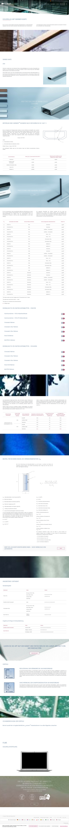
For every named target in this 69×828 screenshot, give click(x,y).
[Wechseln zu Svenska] (47, 822)
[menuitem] (33, 4)
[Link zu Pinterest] (58, 1)
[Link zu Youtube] (62, 1)
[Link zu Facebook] (55, 1)
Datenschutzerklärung (64, 826)
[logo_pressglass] (6, 4)
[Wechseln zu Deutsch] (18, 822)
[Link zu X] (57, 1)
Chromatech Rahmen (10, 322)
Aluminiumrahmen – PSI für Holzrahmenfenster (17, 313)
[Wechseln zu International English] (12, 822)
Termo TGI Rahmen (10, 335)
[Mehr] (61, 548)
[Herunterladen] (34, 653)
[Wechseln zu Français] (23, 822)
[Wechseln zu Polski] (38, 822)
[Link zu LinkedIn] (60, 1)
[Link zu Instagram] (63, 1)
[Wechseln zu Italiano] (33, 822)
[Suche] (66, 4)
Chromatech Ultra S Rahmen (12, 331)
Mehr (34, 107)
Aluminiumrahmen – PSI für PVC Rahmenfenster (18, 318)
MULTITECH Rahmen (10, 369)
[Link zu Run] (65, 1)
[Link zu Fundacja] (67, 1)
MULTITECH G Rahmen (11, 340)
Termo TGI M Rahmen (10, 364)
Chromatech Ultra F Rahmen (12, 326)
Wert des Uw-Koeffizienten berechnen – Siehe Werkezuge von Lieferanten (25, 548)
